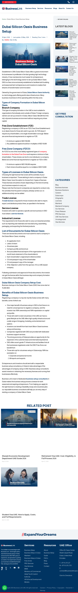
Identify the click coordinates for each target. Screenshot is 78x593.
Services (40, 8)
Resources (48, 8)
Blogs (55, 8)
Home (4, 19)
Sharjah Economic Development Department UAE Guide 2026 (73, 35)
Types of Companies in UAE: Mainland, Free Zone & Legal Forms (73, 71)
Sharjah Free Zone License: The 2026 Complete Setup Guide (72, 95)
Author (7, 40)
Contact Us (70, 8)
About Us (62, 8)
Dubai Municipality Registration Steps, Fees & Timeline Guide (73, 83)
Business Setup (30, 8)
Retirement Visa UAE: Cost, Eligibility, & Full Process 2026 (72, 48)
